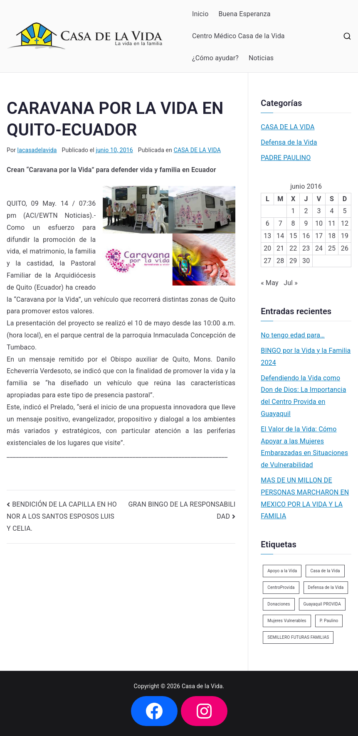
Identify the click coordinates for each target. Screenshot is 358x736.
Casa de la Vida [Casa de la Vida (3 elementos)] (325, 571)
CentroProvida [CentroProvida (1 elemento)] (280, 587)
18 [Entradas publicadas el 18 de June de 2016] (332, 236)
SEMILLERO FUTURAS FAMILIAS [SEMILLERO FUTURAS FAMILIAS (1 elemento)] (298, 637)
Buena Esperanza (244, 14)
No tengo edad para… (293, 335)
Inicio (200, 14)
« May (269, 283)
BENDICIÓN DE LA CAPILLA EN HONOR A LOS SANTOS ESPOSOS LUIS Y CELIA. (62, 516)
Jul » (291, 283)
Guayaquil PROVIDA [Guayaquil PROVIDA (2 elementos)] (322, 604)
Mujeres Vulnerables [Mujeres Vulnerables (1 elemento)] (286, 620)
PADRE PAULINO (286, 158)
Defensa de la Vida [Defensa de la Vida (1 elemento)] (326, 587)
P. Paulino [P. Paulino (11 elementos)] (329, 620)
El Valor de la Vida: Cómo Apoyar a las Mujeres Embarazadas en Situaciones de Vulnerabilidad (304, 447)
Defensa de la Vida (289, 142)
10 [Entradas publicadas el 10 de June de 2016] (319, 223)
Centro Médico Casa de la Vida (238, 36)
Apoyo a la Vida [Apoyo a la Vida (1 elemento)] (282, 571)
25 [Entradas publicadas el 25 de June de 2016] (332, 248)
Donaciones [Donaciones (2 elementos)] (278, 604)
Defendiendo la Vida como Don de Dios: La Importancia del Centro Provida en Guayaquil (303, 396)
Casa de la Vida (202, 686)
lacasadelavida (37, 150)
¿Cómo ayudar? (215, 58)
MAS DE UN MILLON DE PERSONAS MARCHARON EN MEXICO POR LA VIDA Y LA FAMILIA (305, 498)
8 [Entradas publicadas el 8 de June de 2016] (293, 223)
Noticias (261, 58)
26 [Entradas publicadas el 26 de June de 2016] (344, 248)
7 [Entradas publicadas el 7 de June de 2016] (280, 223)
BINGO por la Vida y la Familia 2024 (306, 357)
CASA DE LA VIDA (197, 150)
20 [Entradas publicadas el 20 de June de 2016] (267, 248)
